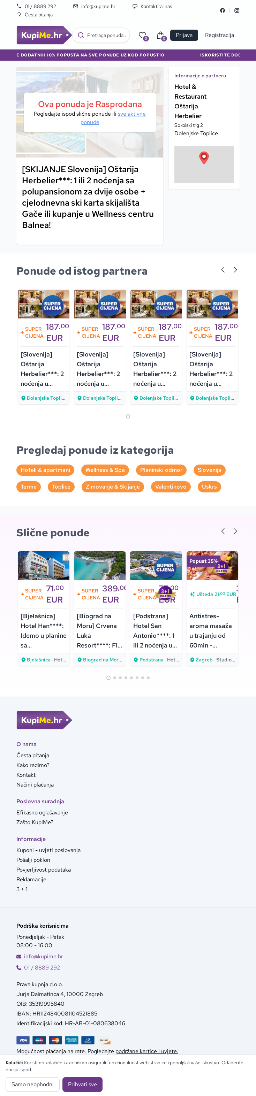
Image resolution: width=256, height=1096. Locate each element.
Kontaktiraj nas (152, 6)
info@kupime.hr (94, 6)
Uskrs (209, 486)
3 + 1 (22, 889)
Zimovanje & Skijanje (113, 486)
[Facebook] (222, 10)
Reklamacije (31, 879)
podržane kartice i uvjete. (146, 1051)
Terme (29, 486)
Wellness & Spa (105, 470)
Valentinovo (171, 486)
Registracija (219, 35)
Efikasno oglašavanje (42, 812)
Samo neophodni (33, 1084)
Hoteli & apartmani (45, 470)
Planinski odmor (161, 470)
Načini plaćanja (35, 784)
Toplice (61, 486)
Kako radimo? (33, 765)
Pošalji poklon (33, 860)
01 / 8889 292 (36, 6)
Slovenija (209, 470)
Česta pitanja (34, 15)
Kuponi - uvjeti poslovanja (48, 850)
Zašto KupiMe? (34, 822)
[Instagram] (237, 10)
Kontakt (26, 775)
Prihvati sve (82, 1084)
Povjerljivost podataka (43, 869)
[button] (204, 157)
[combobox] (101, 35)
